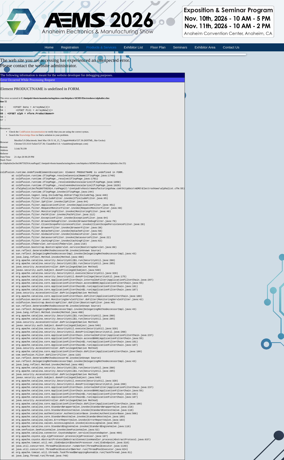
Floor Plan (158, 47)
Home (49, 47)
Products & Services (101, 47)
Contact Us (231, 47)
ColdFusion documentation (32, 132)
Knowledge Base (28, 135)
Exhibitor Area (205, 47)
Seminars (180, 47)
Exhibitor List (133, 47)
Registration (70, 47)
